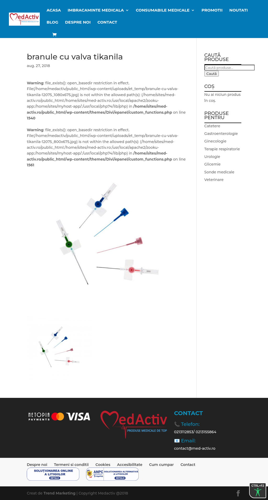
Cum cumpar (161, 464)
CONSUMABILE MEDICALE (162, 10)
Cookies (103, 464)
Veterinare (214, 179)
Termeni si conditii (71, 464)
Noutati (238, 10)
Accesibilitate (129, 464)
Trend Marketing (59, 493)
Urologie (212, 156)
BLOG (52, 22)
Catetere (212, 126)
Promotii (212, 10)
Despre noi (78, 22)
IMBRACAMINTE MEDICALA (96, 10)
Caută (211, 74)
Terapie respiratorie (222, 149)
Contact (107, 22)
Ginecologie (215, 141)
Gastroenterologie (221, 133)
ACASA (54, 10)
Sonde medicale (219, 172)
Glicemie (212, 164)
